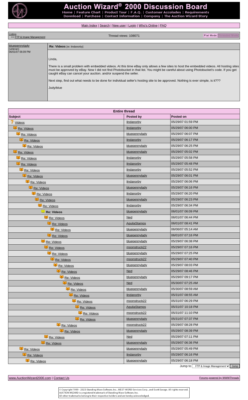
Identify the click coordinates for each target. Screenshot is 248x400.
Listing (12, 34)
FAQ (163, 25)
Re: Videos (26, 128)
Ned (129, 217)
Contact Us (61, 378)
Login (132, 25)
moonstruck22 (136, 247)
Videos (20, 122)
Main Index (89, 25)
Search (105, 25)
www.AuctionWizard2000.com (30, 378)
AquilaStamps (136, 223)
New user (119, 25)
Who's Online (148, 25)
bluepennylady (19, 45)
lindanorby (133, 122)
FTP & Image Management (30, 37)
